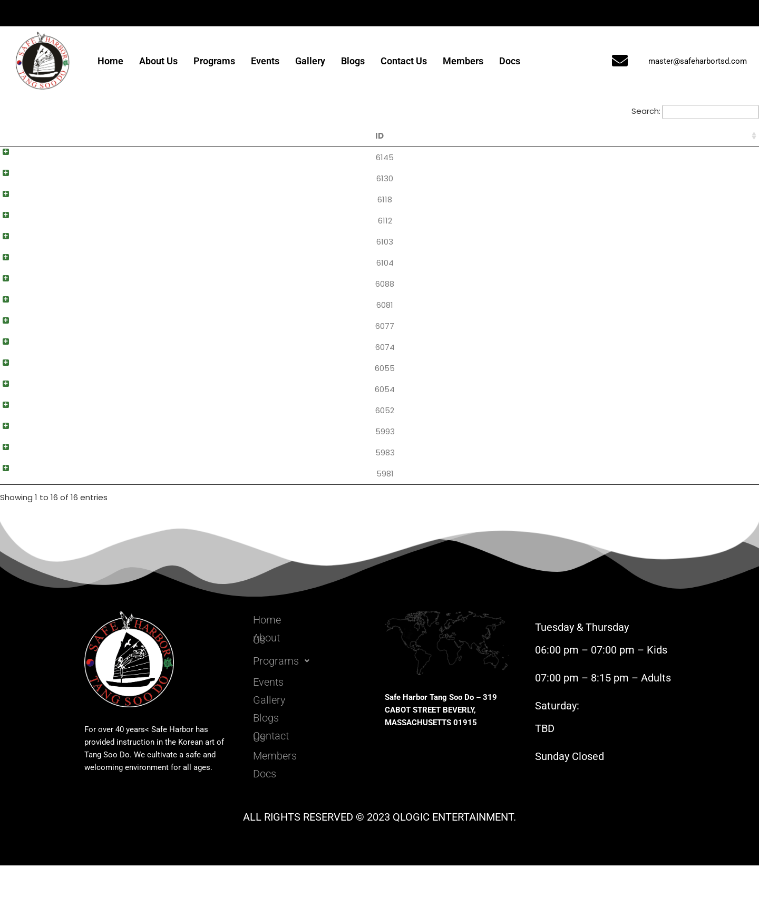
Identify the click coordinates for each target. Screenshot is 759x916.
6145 (15, 157)
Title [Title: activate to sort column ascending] (149, 135)
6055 (15, 399)
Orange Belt (644, 472)
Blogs (353, 60)
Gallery (310, 60)
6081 (15, 327)
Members (463, 60)
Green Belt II (644, 375)
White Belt (645, 521)
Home (110, 60)
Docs (509, 60)
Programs (214, 60)
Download (723, 158)
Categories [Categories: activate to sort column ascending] (645, 135)
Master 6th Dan (645, 157)
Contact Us (404, 60)
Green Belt (645, 424)
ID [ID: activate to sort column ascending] (15, 135)
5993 (15, 472)
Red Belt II (645, 302)
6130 (15, 181)
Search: (695, 110)
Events (265, 60)
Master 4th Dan (645, 205)
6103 (15, 254)
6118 (15, 205)
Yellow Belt (645, 496)
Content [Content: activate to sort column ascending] (386, 135)
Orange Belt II (645, 448)
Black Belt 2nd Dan (644, 254)
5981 (15, 521)
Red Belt (644, 351)
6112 (15, 230)
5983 (15, 496)
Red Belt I (645, 327)
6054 (15, 424)
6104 (15, 278)
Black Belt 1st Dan (644, 278)
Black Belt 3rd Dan (644, 230)
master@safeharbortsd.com (697, 61)
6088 (15, 302)
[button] (309, 709)
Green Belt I (644, 399)
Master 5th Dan (645, 181)
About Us (158, 60)
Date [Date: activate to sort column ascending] (574, 135)
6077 (15, 351)
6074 (15, 375)
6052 (15, 448)
